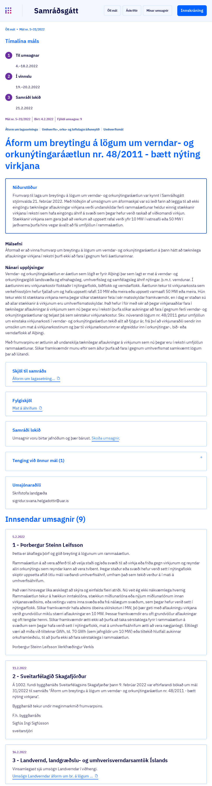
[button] (112, 10)
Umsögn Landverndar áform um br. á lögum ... (104, 588)
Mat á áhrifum (24, 184)
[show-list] (201, 90)
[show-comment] (146, 480)
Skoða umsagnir (183, 68)
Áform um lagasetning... (24, 153)
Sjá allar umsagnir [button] (77, 659)
